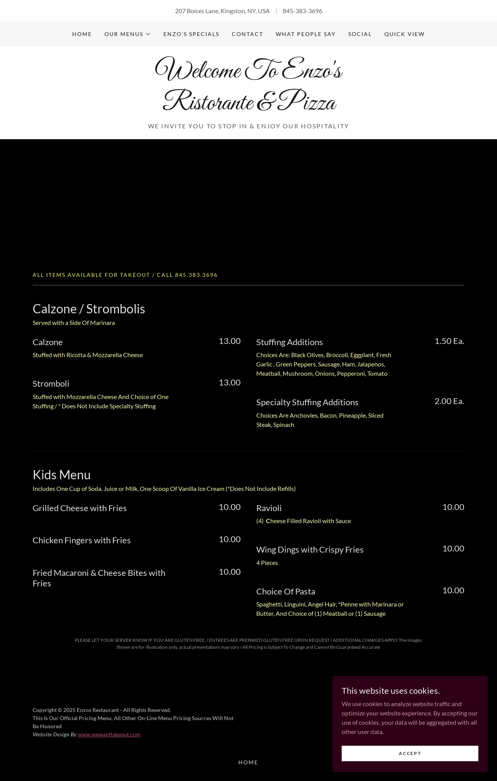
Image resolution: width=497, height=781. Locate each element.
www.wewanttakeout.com (109, 734)
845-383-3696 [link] (302, 10)
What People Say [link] (306, 34)
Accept (410, 753)
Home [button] (248, 762)
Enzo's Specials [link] (191, 34)
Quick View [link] (404, 34)
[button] (127, 34)
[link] (248, 107)
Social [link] (360, 34)
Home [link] (82, 34)
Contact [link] (247, 34)
